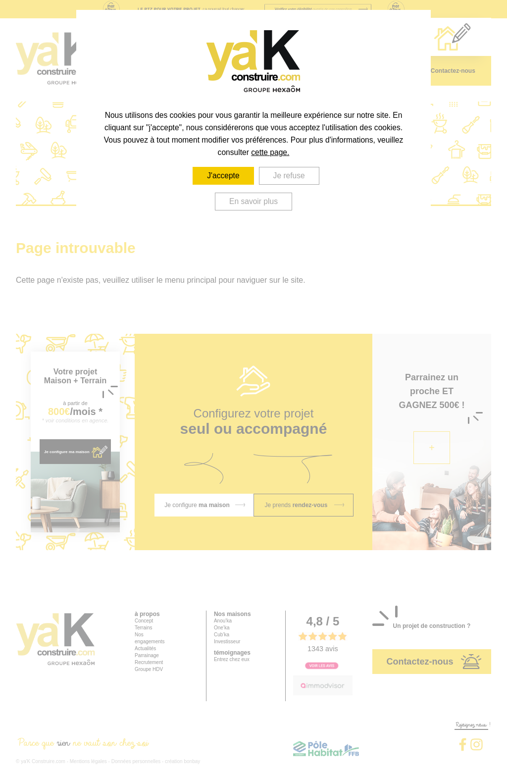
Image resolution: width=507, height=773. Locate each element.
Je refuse (289, 175)
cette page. (270, 152)
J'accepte (223, 175)
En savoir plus (253, 201)
